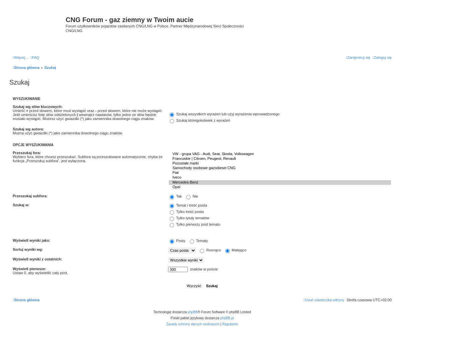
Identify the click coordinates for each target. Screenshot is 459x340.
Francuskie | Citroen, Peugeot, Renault (280, 158)
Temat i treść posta (188, 205)
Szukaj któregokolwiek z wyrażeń (200, 120)
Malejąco (235, 250)
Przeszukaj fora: (27, 153)
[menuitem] (34, 57)
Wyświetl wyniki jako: (31, 240)
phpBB (193, 312)
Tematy (199, 241)
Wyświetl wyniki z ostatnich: (37, 259)
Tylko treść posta (187, 212)
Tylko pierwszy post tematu (195, 224)
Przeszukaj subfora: (30, 196)
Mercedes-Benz (280, 182)
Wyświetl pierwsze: (29, 269)
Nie (192, 196)
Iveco (280, 177)
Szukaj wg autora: (28, 129)
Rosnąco (210, 250)
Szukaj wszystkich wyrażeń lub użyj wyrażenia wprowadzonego (225, 114)
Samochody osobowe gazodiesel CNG (280, 168)
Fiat (280, 173)
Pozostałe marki (280, 163)
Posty (177, 241)
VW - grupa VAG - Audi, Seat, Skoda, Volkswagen (280, 154)
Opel (280, 187)
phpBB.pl (227, 318)
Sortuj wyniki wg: (28, 249)
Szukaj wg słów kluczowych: (38, 107)
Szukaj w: (21, 205)
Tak (176, 196)
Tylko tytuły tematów (189, 218)
